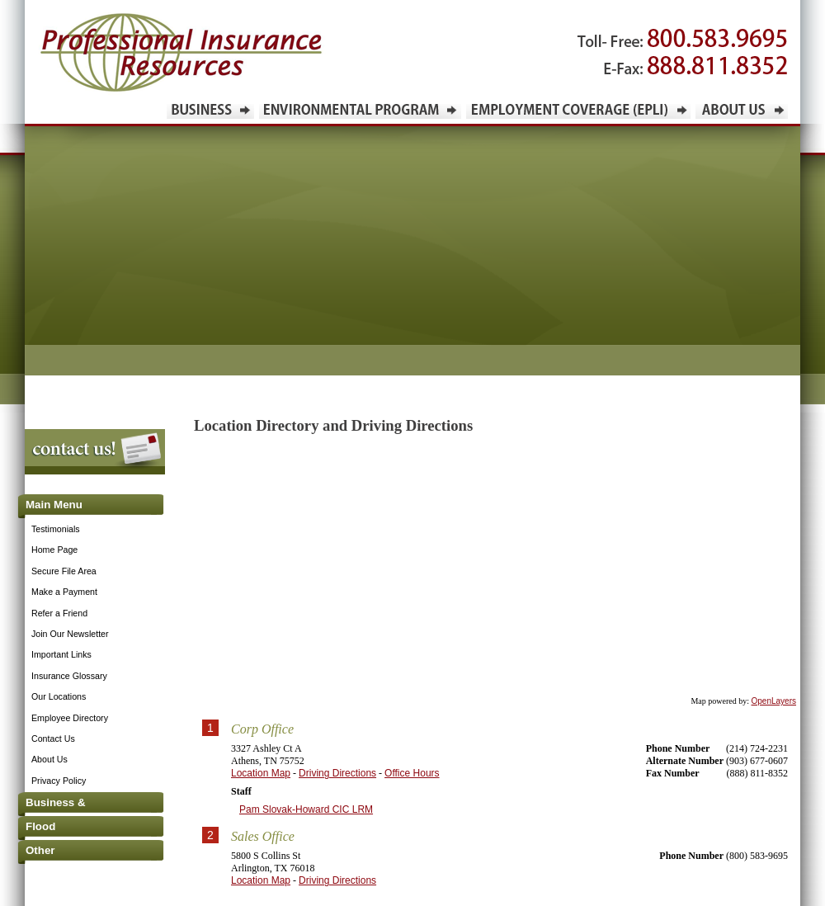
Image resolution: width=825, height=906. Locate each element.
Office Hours (411, 773)
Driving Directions (337, 773)
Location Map (260, 773)
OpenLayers (774, 700)
